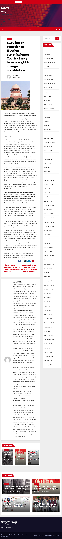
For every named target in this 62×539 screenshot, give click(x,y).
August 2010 (48, 344)
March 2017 (47, 197)
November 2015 (49, 222)
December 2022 (49, 79)
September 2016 (49, 205)
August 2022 (48, 87)
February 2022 (48, 104)
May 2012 (47, 302)
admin (16, 75)
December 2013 (49, 285)
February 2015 (48, 247)
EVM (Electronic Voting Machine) (52, 535)
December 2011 (49, 323)
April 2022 (47, 100)
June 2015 (47, 239)
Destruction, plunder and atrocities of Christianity (16, 487)
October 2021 (48, 113)
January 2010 (48, 352)
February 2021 (48, 134)
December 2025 (49, 50)
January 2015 (48, 251)
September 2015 (49, 226)
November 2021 (49, 108)
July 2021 (47, 121)
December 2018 (49, 176)
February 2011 (48, 335)
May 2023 (47, 71)
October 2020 (48, 138)
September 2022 (49, 83)
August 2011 (48, 327)
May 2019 (47, 167)
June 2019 (47, 163)
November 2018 (49, 180)
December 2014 (49, 255)
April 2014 (47, 276)
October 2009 (48, 360)
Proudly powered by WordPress (9, 534)
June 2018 (47, 192)
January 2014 (48, 281)
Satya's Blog (9, 522)
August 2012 (48, 297)
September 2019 (49, 155)
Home (35, 535)
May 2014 (47, 272)
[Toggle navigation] (30, 29)
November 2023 (49, 58)
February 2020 (48, 150)
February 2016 (48, 213)
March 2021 (47, 129)
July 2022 (47, 92)
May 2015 (47, 243)
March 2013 (47, 293)
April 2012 (47, 306)
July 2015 (47, 234)
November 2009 (49, 356)
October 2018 (48, 184)
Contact (41, 535)
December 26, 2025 (10, 491)
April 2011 (47, 331)
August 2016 (48, 209)
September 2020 (49, 142)
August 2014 (48, 268)
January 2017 (48, 201)
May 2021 (47, 125)
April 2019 (47, 171)
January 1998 (48, 365)
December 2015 (49, 218)
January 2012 (48, 318)
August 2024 (48, 54)
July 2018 (47, 188)
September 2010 (49, 339)
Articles (9, 38)
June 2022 (47, 96)
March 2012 (47, 310)
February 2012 (48, 314)
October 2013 (48, 289)
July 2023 (47, 66)
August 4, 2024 (39, 491)
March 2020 (48, 146)
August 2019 (48, 159)
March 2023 (48, 75)
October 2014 (48, 260)
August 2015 (48, 230)
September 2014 (49, 264)
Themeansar (4, 536)
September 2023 (49, 62)
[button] (56, 29)
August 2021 (48, 117)
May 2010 (47, 348)
